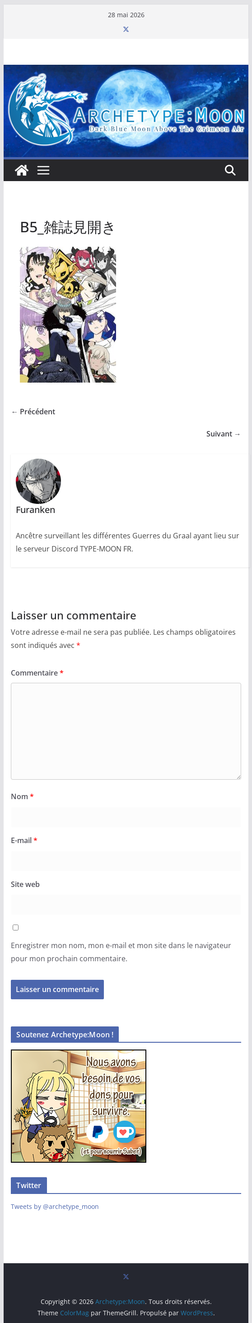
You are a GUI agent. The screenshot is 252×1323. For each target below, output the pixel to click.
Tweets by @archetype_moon (55, 1206)
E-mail (24, 840)
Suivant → (223, 434)
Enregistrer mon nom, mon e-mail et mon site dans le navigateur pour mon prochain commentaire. (121, 951)
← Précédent (33, 412)
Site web (25, 884)
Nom (22, 796)
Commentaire (37, 673)
